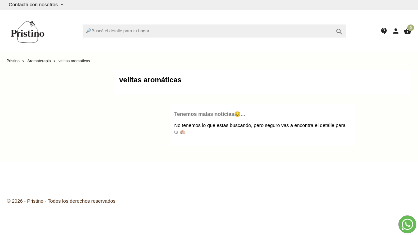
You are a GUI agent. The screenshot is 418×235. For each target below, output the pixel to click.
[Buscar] (214, 31)
